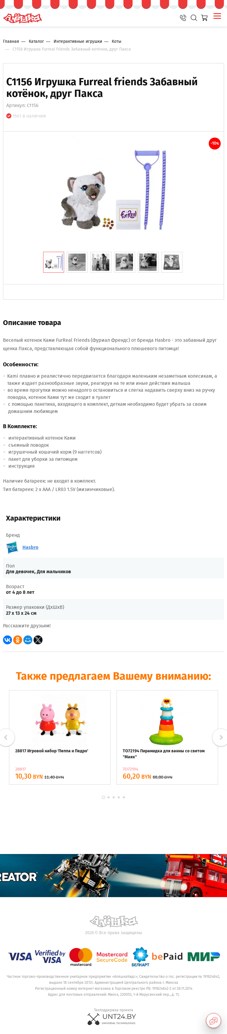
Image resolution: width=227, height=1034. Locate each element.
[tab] (54, 262)
